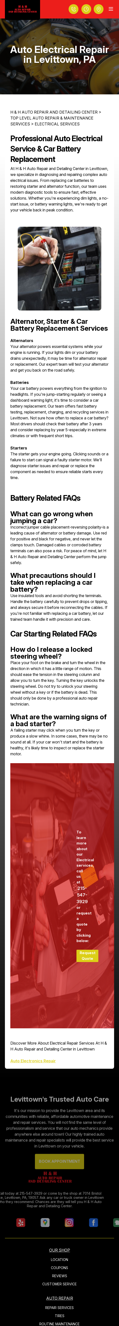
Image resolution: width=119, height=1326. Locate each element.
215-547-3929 (82, 895)
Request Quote (87, 955)
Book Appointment (59, 1168)
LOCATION (59, 1259)
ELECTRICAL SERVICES (57, 123)
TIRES (59, 1316)
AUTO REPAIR (59, 1298)
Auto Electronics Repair (33, 1060)
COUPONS (59, 1268)
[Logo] (22, 10)
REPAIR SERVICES (59, 1308)
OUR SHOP (59, 1250)
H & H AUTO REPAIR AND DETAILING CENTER (54, 112)
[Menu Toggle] (111, 9)
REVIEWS (59, 1276)
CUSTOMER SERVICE (59, 1284)
